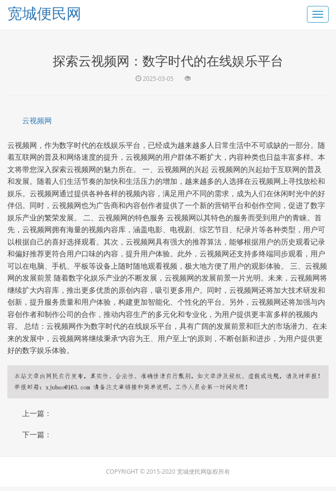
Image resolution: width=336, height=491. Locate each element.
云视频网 (37, 120)
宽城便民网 (44, 13)
